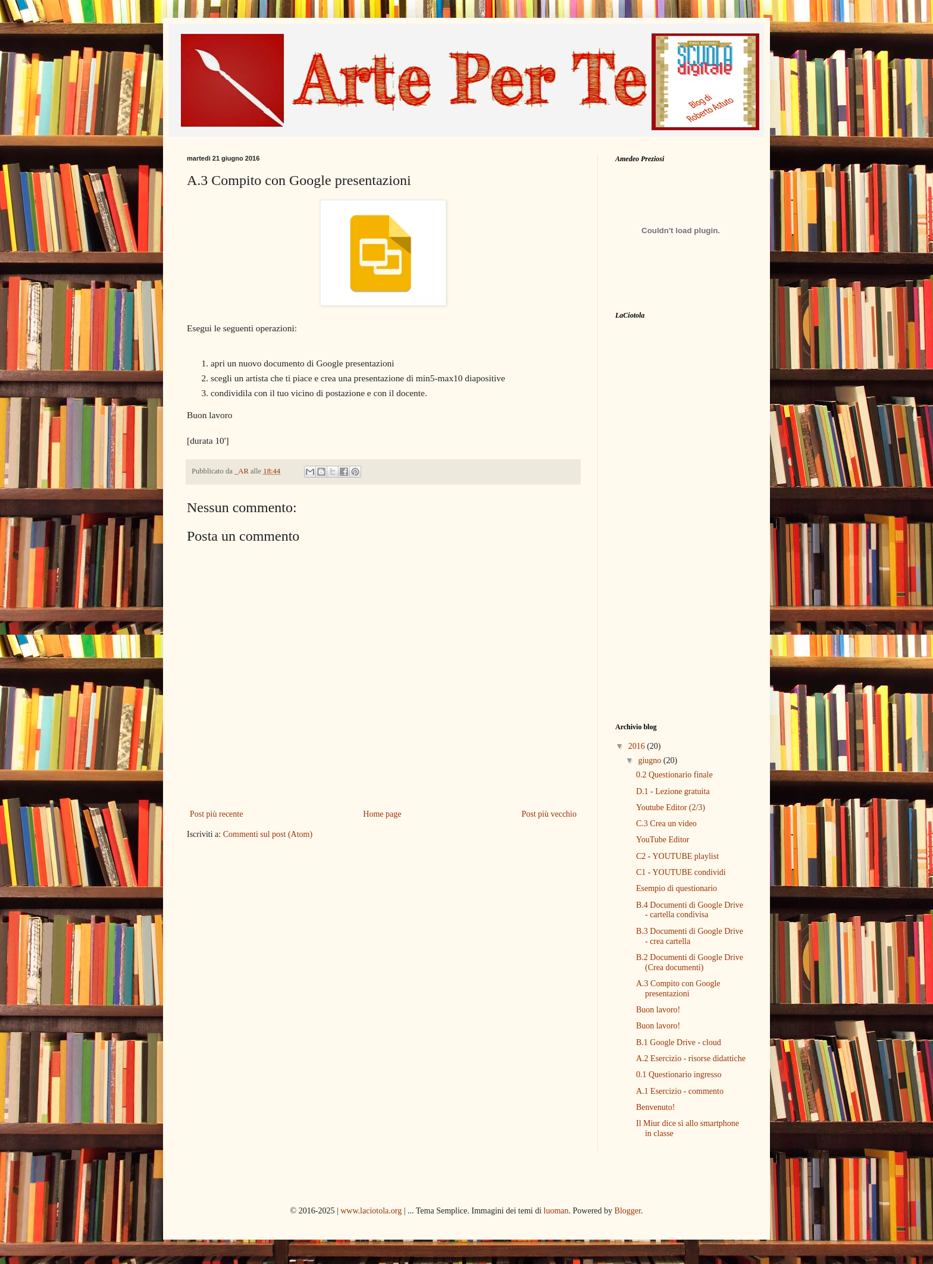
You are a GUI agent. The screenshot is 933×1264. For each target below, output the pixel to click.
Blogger (628, 1210)
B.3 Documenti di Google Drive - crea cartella (689, 936)
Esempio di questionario (676, 888)
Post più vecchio (549, 814)
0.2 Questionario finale (674, 774)
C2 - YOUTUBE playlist (677, 856)
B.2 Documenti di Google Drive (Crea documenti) (689, 962)
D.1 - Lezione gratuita (673, 791)
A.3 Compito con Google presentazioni (678, 988)
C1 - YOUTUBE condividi (681, 872)
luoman (556, 1210)
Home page (382, 814)
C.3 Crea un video (666, 823)
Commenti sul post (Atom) (268, 834)
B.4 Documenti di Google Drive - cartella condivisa (689, 910)
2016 (637, 746)
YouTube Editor (662, 839)
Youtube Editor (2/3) (670, 807)
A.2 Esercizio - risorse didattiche (691, 1058)
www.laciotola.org (371, 1210)
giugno (650, 760)
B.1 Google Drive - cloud (678, 1042)
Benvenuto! (655, 1107)
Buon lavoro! (658, 1009)
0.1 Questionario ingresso (678, 1074)
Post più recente (216, 814)
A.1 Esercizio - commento (680, 1091)
